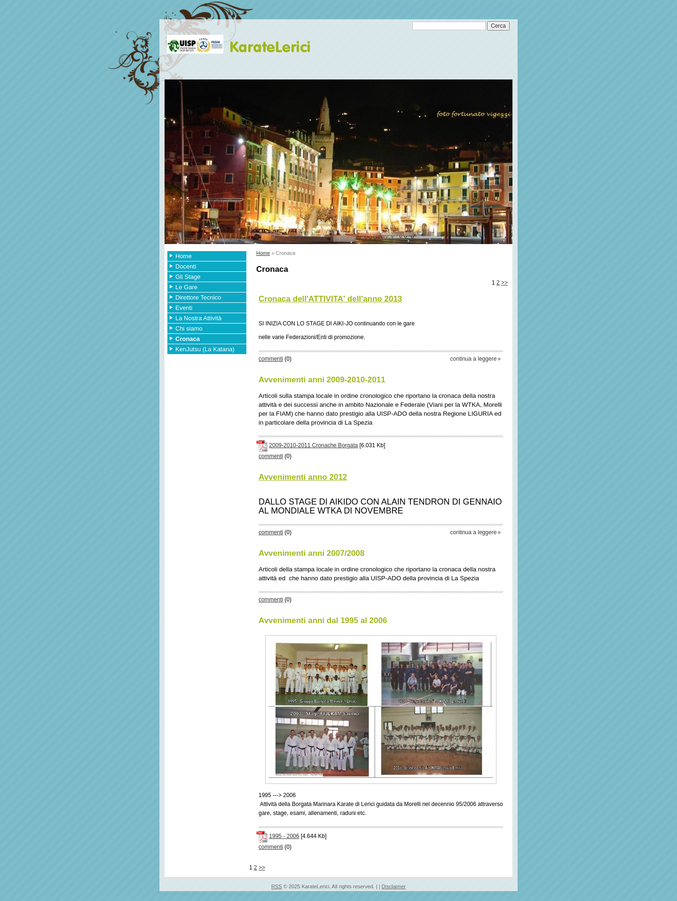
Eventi (183, 307)
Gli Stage (187, 276)
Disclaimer (394, 886)
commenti (271, 359)
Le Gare (186, 287)
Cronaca (187, 338)
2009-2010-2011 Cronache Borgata (313, 445)
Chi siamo (189, 328)
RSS (276, 886)
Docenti (185, 266)
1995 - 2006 (284, 836)
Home (183, 256)
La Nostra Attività (198, 318)
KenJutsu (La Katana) (205, 349)
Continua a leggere (473, 359)
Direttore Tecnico (198, 297)
